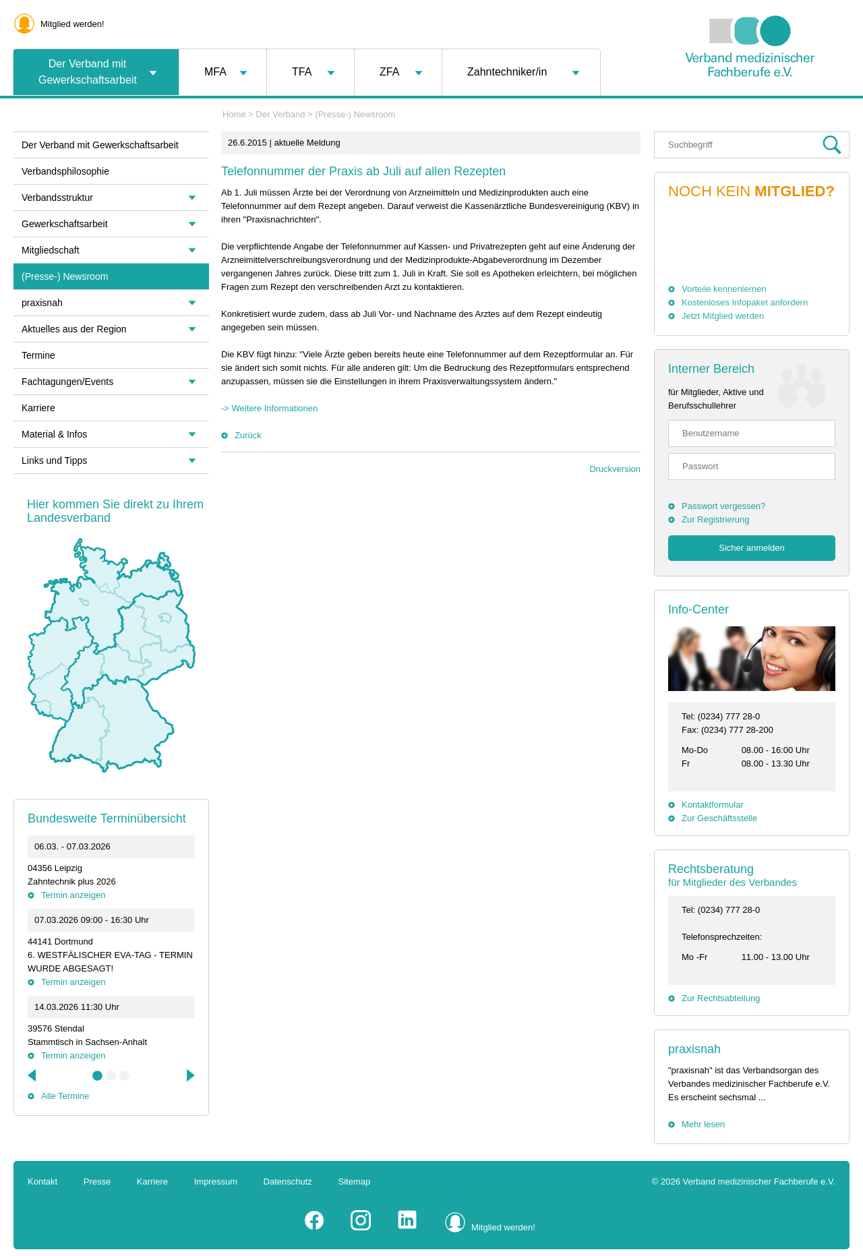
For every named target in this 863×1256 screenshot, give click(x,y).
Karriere (38, 407)
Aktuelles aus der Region (74, 329)
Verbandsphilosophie (65, 171)
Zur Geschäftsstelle (719, 818)
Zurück (248, 435)
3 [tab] (124, 1076)
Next (189, 1075)
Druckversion (615, 469)
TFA (301, 72)
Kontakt (42, 1181)
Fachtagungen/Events (67, 381)
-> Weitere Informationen (269, 408)
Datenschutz (288, 1181)
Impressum (215, 1181)
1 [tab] (98, 1076)
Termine (38, 355)
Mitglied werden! (72, 24)
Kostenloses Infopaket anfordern (745, 302)
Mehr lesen (703, 1124)
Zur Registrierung (715, 519)
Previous (33, 1075)
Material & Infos (54, 434)
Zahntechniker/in (507, 72)
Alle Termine (65, 1096)
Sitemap (354, 1181)
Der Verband (280, 114)
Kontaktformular (713, 805)
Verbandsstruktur (57, 197)
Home (234, 114)
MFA (215, 72)
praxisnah (694, 1049)
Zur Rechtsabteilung (721, 998)
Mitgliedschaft (51, 250)
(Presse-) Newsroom (355, 114)
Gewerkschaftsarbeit (65, 223)
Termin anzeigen (73, 895)
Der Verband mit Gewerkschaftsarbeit (87, 72)
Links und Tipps (54, 460)
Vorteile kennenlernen (724, 289)
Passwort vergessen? (723, 506)
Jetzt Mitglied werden (723, 316)
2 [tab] (111, 1076)
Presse (97, 1181)
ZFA (389, 72)
